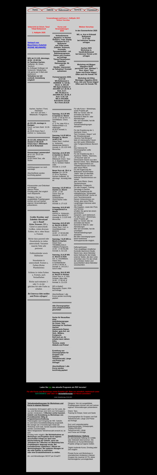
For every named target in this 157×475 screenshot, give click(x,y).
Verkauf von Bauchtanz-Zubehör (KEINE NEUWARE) (37, 44)
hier (50, 387)
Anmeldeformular (65, 394)
